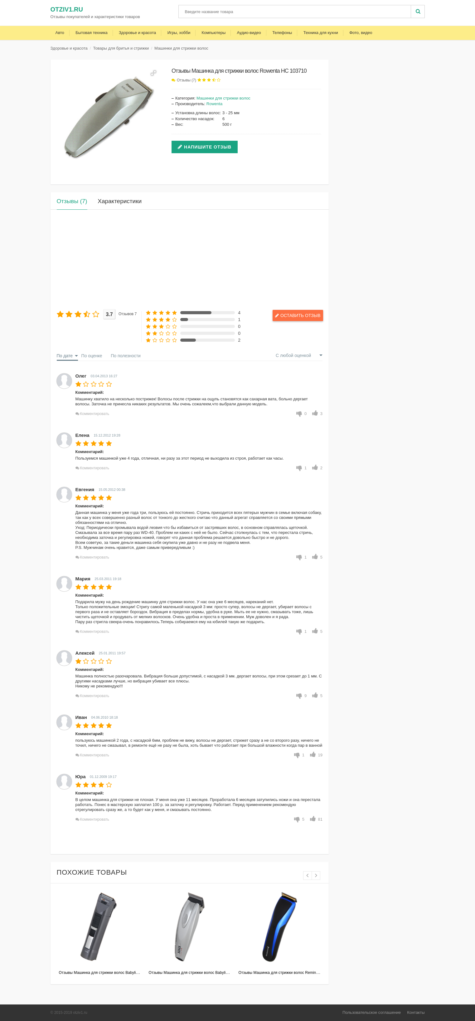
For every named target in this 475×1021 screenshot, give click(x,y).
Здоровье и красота (69, 48)
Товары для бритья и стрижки (121, 48)
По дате (65, 355)
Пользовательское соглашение (371, 1012)
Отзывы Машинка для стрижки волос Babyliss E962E (195, 972)
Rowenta (214, 103)
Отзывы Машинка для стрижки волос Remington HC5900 (289, 972)
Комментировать (94, 414)
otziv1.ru (67, 9)
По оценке (91, 355)
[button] (153, 73)
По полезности (126, 355)
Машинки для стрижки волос (181, 48)
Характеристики (120, 201)
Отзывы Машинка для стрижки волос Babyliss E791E (105, 972)
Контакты (415, 1012)
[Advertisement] (190, 259)
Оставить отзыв (295, 315)
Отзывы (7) (186, 80)
